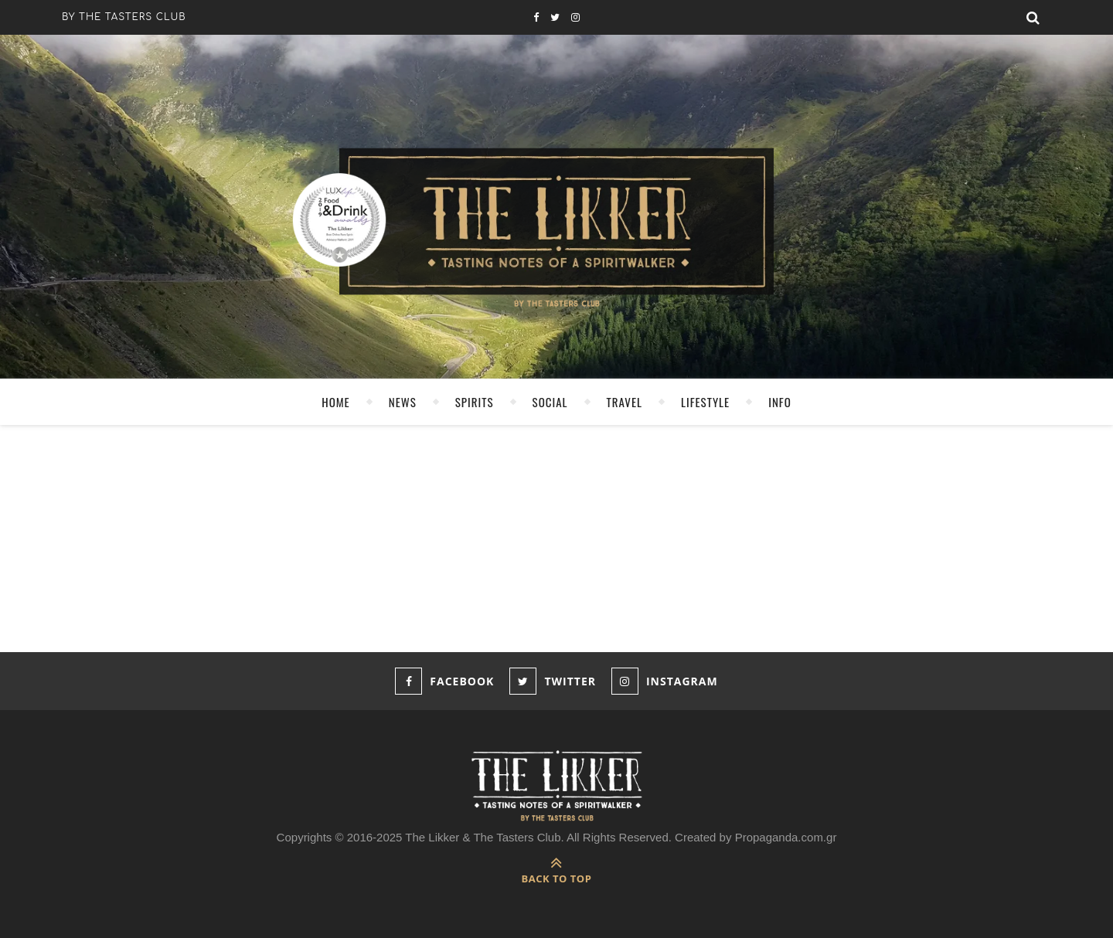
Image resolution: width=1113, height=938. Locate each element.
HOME (336, 401)
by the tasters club (124, 17)
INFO (779, 401)
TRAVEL (624, 401)
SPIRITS (474, 401)
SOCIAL (550, 401)
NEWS (403, 401)
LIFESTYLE (705, 401)
